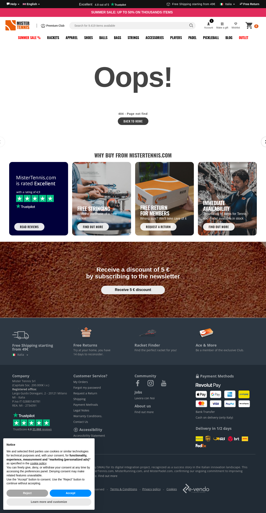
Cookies (172, 489)
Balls (103, 37)
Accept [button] (70, 493)
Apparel (72, 37)
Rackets (53, 37)
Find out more (144, 412)
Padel (192, 37)
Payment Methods (85, 405)
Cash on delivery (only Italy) (214, 417)
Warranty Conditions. (87, 416)
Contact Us (80, 422)
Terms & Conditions (123, 489)
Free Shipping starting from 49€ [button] (201, 4)
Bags (117, 37)
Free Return (249, 4)
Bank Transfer (205, 412)
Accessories (155, 37)
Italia (20, 355)
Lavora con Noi (145, 398)
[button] (13, 4)
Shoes (88, 37)
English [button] (31, 4)
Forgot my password (87, 387)
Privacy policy (151, 489)
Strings (133, 37)
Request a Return (85, 393)
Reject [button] (27, 493)
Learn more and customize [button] (49, 501)
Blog (228, 37)
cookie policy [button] (38, 463)
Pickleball (211, 37)
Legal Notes (81, 410)
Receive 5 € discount (133, 290)
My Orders (80, 382)
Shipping (79, 399)
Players (176, 37)
